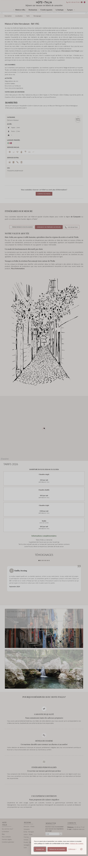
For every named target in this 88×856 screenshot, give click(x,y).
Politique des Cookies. (76, 843)
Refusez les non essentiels (57, 849)
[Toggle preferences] (72, 849)
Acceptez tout (40, 849)
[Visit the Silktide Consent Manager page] (81, 849)
